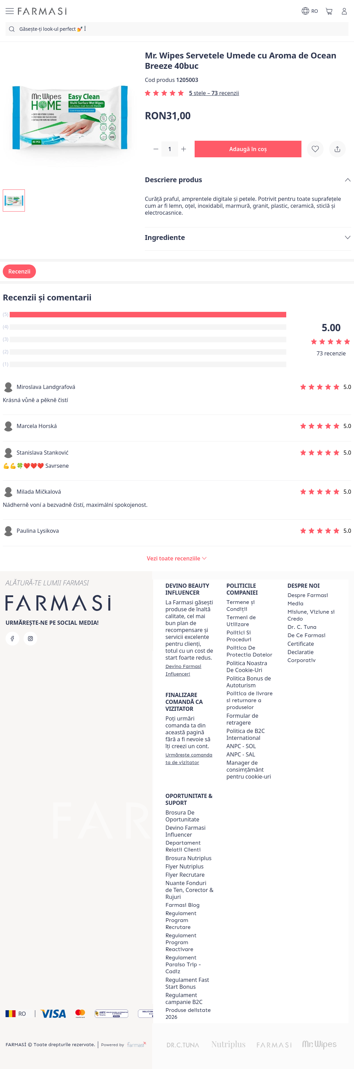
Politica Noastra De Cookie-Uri (246, 666)
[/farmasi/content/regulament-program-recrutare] (190, 920)
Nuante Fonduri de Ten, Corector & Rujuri (190, 890)
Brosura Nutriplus (189, 858)
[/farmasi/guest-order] (190, 758)
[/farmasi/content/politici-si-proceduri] (250, 636)
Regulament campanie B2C (184, 998)
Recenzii (19, 272)
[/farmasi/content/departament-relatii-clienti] (190, 846)
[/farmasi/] (42, 11)
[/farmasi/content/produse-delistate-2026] (190, 1014)
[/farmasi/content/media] (296, 603)
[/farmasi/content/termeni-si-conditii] (250, 606)
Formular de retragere (242, 719)
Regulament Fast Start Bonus (187, 983)
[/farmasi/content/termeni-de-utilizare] (250, 621)
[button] (251, 149)
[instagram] (30, 638)
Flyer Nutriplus (185, 866)
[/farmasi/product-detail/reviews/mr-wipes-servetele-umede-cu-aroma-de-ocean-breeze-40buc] (177, 559)
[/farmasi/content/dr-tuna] (302, 627)
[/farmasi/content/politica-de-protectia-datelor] (250, 651)
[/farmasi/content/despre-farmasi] (308, 595)
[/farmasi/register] (190, 670)
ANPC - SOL (241, 746)
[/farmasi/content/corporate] (302, 660)
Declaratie (301, 652)
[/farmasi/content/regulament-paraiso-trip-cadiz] (190, 964)
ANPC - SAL (240, 754)
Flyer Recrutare (185, 874)
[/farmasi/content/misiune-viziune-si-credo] (312, 615)
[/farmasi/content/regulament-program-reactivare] (190, 942)
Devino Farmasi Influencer (186, 831)
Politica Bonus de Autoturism (248, 682)
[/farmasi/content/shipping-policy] (250, 700)
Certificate (301, 643)
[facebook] (12, 638)
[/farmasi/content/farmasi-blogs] (183, 905)
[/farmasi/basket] (329, 11)
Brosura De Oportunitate (182, 816)
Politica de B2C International (245, 734)
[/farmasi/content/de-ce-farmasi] (307, 635)
